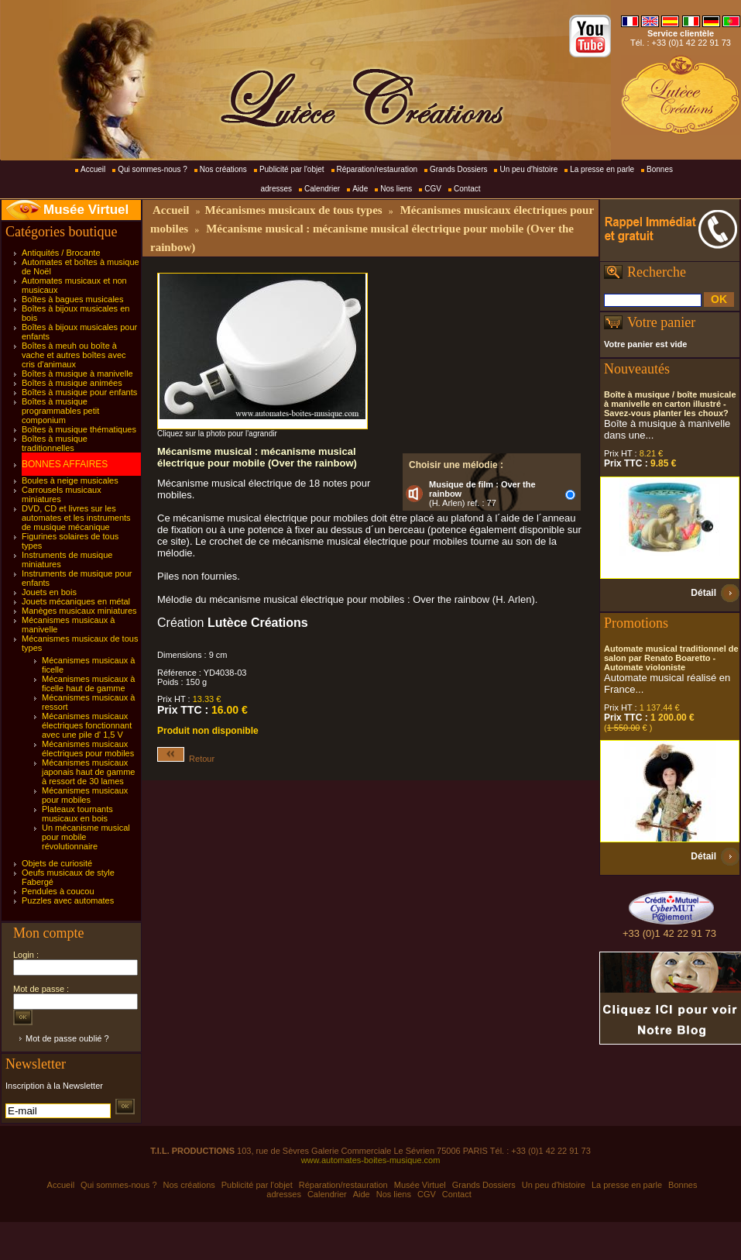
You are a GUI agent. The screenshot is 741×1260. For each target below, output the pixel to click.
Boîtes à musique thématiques (79, 429)
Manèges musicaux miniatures (79, 610)
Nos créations (223, 169)
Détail (703, 592)
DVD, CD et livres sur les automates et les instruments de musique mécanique (76, 518)
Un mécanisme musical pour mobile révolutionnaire (86, 837)
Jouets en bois (49, 592)
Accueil (93, 169)
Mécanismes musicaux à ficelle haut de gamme (88, 683)
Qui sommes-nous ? (152, 169)
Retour (185, 758)
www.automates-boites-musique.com (371, 1160)
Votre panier (661, 322)
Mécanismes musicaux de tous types (293, 210)
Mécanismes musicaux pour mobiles (85, 795)
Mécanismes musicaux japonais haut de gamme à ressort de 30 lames (88, 772)
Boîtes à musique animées (72, 382)
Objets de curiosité (57, 863)
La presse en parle (602, 169)
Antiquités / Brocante (61, 252)
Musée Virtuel (86, 209)
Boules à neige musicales (70, 480)
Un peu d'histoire (528, 169)
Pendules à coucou (58, 891)
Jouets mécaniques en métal (76, 601)
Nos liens (396, 188)
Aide (360, 188)
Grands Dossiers (458, 169)
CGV (432, 188)
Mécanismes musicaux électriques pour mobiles (88, 748)
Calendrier (322, 188)
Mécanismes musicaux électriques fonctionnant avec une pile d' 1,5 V (87, 725)
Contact (467, 188)
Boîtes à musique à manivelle (77, 373)
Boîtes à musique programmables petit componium (60, 411)
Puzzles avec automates (68, 900)
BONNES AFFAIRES (65, 464)
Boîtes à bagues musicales (72, 299)
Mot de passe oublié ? (67, 1038)
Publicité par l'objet (291, 169)
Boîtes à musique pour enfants (79, 392)
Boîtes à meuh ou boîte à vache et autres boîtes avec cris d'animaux (74, 355)
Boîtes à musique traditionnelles (54, 443)
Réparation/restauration (377, 169)
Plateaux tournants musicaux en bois (77, 813)
